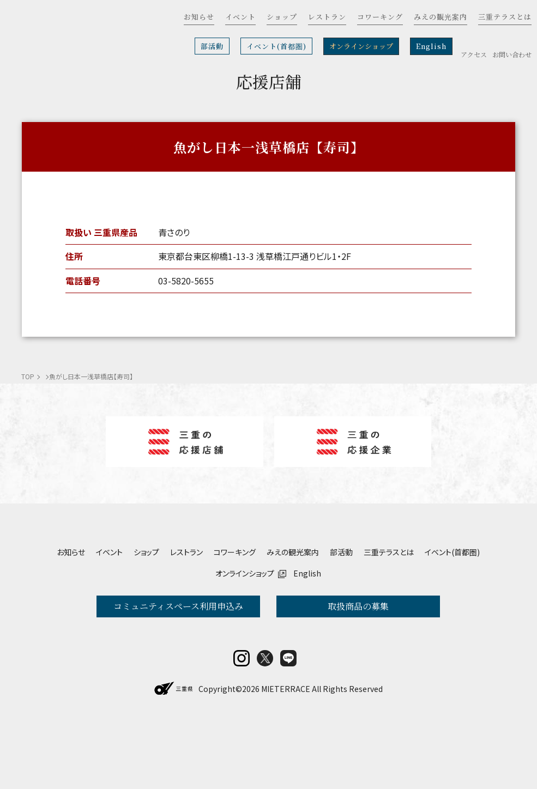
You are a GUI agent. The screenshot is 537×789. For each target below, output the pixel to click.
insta (241, 729)
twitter (265, 729)
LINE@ (288, 729)
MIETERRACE (285, 760)
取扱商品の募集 (358, 606)
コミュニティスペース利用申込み (178, 606)
